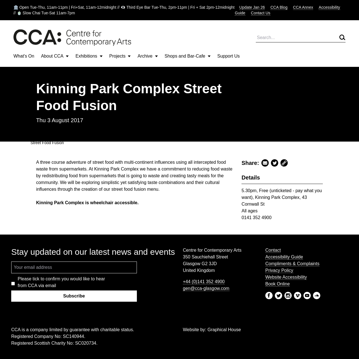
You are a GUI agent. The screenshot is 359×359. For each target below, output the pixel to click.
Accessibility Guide (284, 257)
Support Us (228, 56)
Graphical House (224, 329)
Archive (147, 56)
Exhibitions (88, 56)
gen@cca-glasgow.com (206, 288)
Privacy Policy (279, 270)
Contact (273, 250)
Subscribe (74, 296)
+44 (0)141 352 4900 (204, 281)
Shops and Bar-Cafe (188, 56)
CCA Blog (278, 7)
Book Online (277, 283)
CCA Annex (303, 7)
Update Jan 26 (252, 7)
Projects (120, 56)
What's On (23, 56)
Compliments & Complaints (292, 263)
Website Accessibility (286, 277)
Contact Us (260, 13)
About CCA (55, 56)
